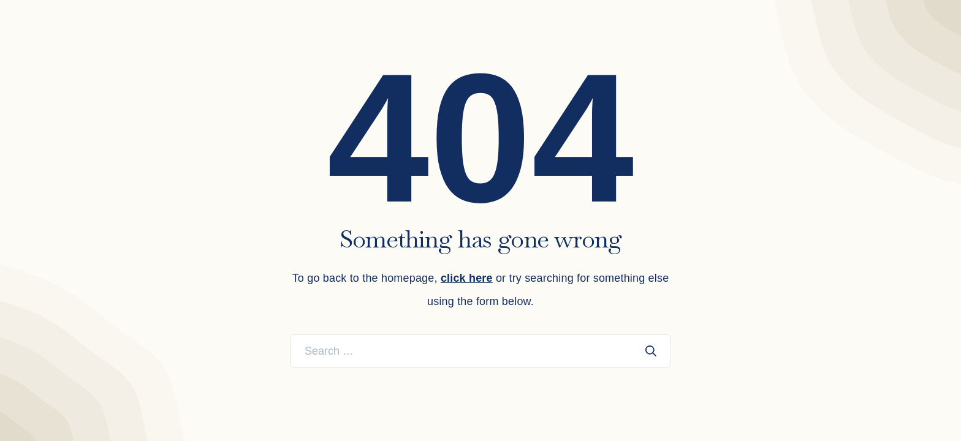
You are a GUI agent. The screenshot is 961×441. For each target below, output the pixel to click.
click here (467, 278)
